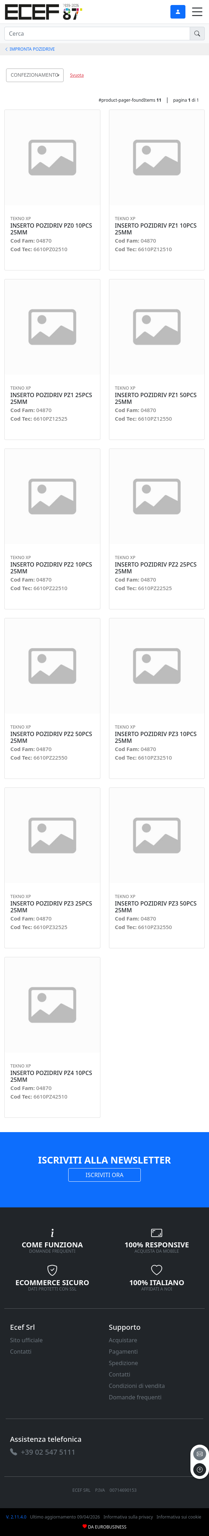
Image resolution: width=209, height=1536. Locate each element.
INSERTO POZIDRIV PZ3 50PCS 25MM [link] (156, 907)
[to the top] (199, 1469)
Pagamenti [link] (123, 1351)
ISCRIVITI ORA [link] (105, 1175)
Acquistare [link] (123, 1340)
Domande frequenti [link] (135, 1397)
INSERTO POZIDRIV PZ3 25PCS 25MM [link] (51, 907)
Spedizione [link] (123, 1363)
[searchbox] (59, 84)
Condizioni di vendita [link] (137, 1386)
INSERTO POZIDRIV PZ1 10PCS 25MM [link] (156, 229)
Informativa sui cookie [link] (178, 1517)
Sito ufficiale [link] (26, 1340)
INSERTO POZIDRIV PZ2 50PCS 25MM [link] (51, 737)
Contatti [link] (20, 1351)
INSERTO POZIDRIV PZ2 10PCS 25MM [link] (51, 568)
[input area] (97, 33)
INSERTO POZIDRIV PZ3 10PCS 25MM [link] (156, 737)
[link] (43, 10)
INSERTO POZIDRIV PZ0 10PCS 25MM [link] (51, 229)
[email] (199, 1454)
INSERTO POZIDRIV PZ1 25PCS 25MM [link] (51, 398)
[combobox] (35, 75)
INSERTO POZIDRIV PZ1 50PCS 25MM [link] (156, 398)
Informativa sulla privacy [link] (128, 1517)
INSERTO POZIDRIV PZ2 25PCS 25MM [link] (156, 568)
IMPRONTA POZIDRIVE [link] (29, 49)
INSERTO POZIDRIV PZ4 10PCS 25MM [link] (51, 1076)
